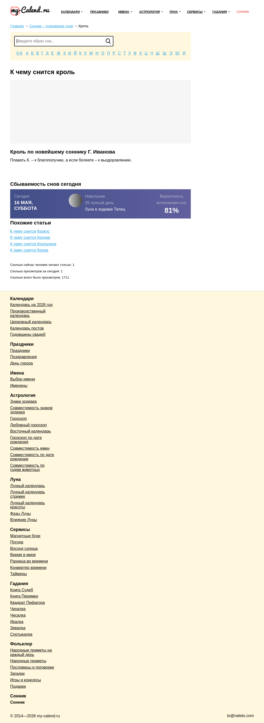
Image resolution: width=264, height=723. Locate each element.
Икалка (16, 622)
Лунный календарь (27, 486)
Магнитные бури (25, 536)
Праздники (99, 12)
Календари (70, 12)
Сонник (242, 12)
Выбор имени (22, 379)
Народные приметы (28, 661)
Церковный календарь (31, 322)
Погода (16, 542)
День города (21, 363)
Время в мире (23, 555)
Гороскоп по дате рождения (26, 440)
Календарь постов (27, 328)
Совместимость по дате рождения (32, 457)
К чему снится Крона (29, 250)
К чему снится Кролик (30, 237)
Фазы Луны (20, 513)
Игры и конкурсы (25, 680)
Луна (173, 12)
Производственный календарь (27, 313)
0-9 (19, 53)
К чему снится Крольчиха (33, 244)
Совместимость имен (30, 448)
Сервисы (194, 12)
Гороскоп (18, 418)
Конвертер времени (28, 568)
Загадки (17, 673)
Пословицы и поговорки (32, 667)
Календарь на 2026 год (31, 305)
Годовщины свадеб (27, 334)
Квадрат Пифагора (27, 602)
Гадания (219, 12)
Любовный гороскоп (28, 425)
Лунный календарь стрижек (27, 494)
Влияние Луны (23, 520)
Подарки (18, 686)
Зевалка (17, 628)
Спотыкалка (21, 634)
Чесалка (18, 615)
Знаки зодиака (23, 401)
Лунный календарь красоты (27, 505)
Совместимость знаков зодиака (31, 410)
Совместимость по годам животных (27, 467)
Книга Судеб (21, 590)
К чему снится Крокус (30, 231)
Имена (123, 12)
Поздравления (23, 357)
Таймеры (18, 574)
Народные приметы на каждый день (31, 652)
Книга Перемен (24, 596)
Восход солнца (24, 548)
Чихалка (18, 609)
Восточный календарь (30, 431)
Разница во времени (29, 561)
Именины (19, 385)
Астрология (149, 12)
